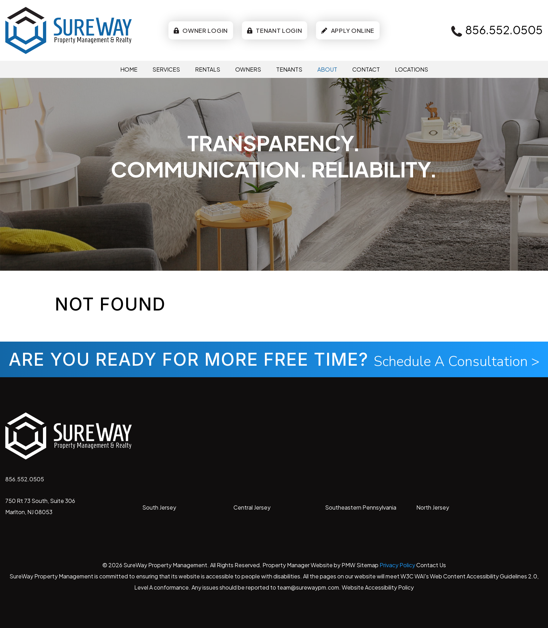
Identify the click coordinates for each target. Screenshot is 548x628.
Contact (366, 69)
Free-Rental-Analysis (222, 194)
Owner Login (201, 30)
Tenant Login (274, 30)
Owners (248, 69)
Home (128, 69)
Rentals (207, 69)
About (327, 69)
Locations (411, 69)
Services (166, 69)
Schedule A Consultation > (457, 361)
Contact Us (431, 565)
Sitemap (367, 565)
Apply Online (347, 30)
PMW (348, 565)
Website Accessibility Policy (378, 587)
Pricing (326, 194)
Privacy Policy (397, 565)
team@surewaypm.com (308, 587)
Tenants (289, 69)
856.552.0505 (504, 30)
